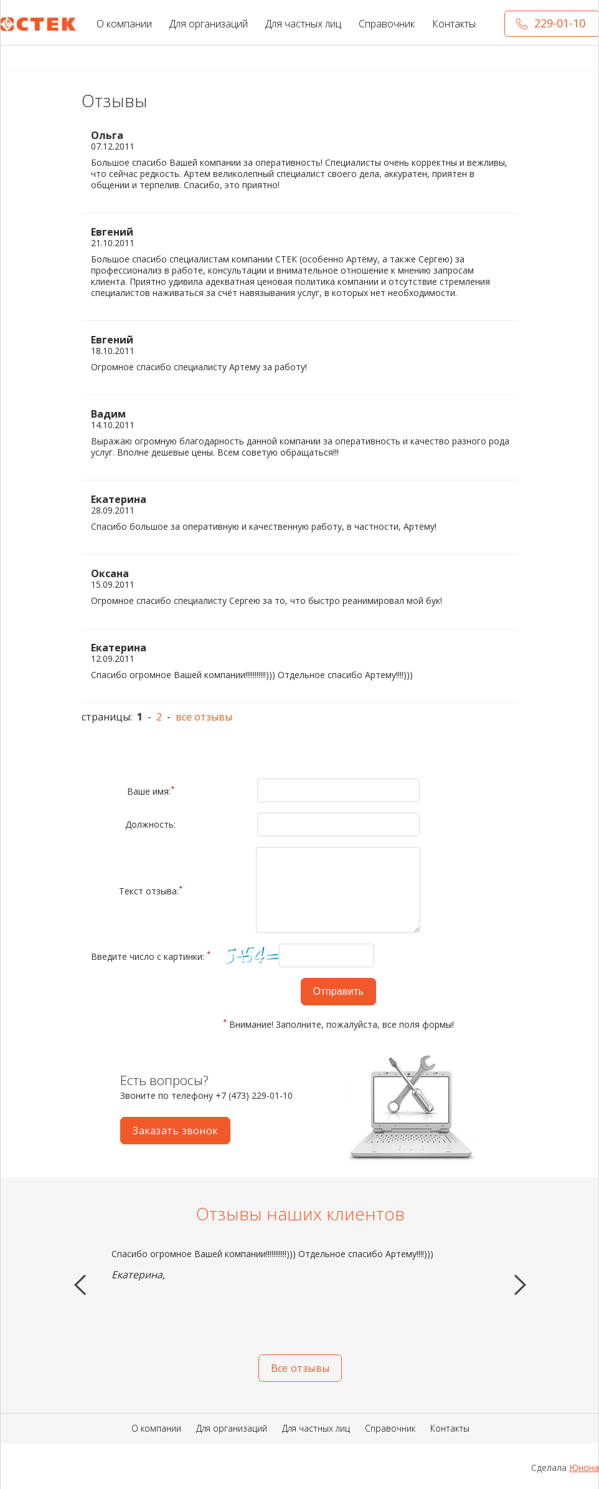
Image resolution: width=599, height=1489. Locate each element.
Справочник (387, 24)
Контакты (454, 24)
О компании (124, 24)
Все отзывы (300, 1368)
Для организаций (208, 24)
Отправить (338, 991)
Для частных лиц (303, 24)
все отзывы (204, 717)
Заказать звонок (175, 1130)
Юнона (584, 1467)
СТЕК (39, 24)
